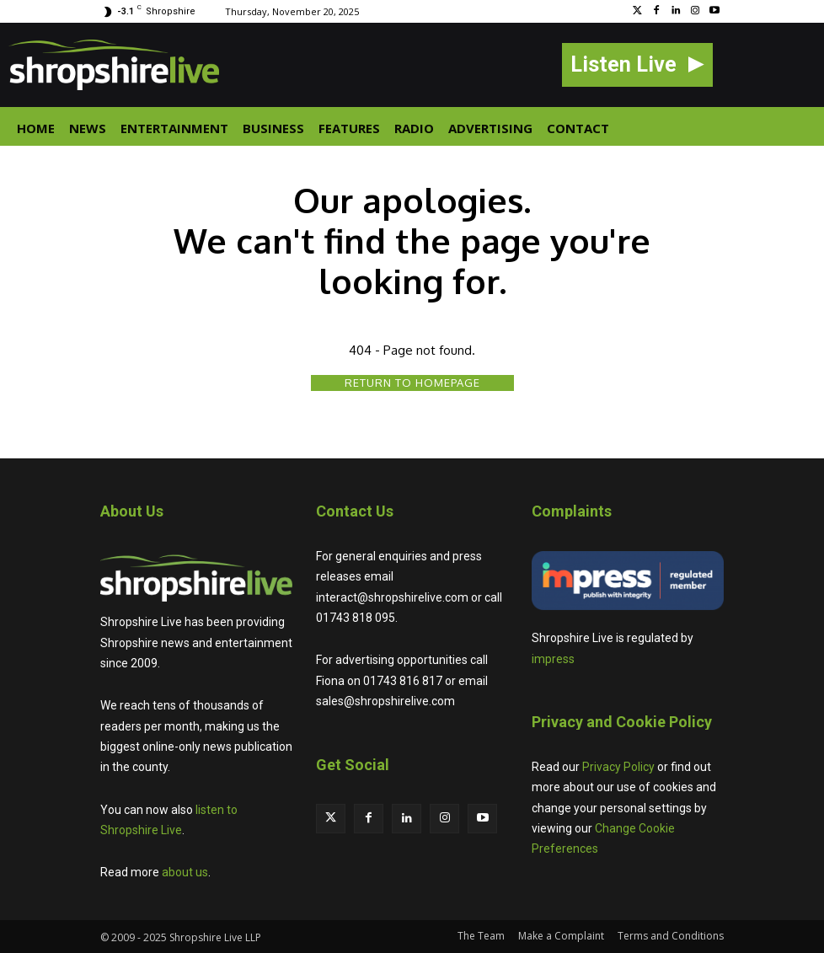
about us (185, 872)
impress (553, 659)
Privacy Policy (618, 767)
